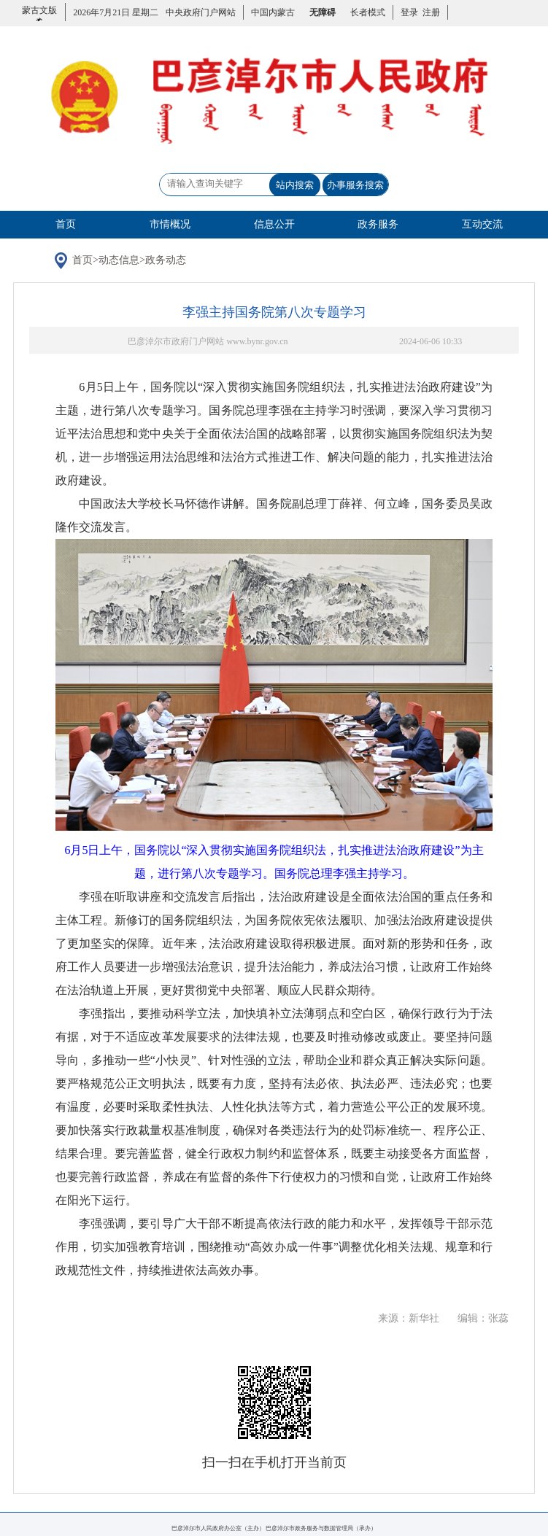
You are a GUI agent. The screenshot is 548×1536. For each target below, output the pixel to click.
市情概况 (170, 224)
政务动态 (165, 260)
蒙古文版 (39, 18)
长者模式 (367, 12)
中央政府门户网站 (201, 12)
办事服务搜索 (355, 184)
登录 (409, 12)
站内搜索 (295, 184)
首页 (65, 224)
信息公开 (274, 224)
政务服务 (378, 224)
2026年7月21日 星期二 (115, 12)
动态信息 (119, 260)
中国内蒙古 (273, 12)
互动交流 (482, 224)
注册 (429, 12)
